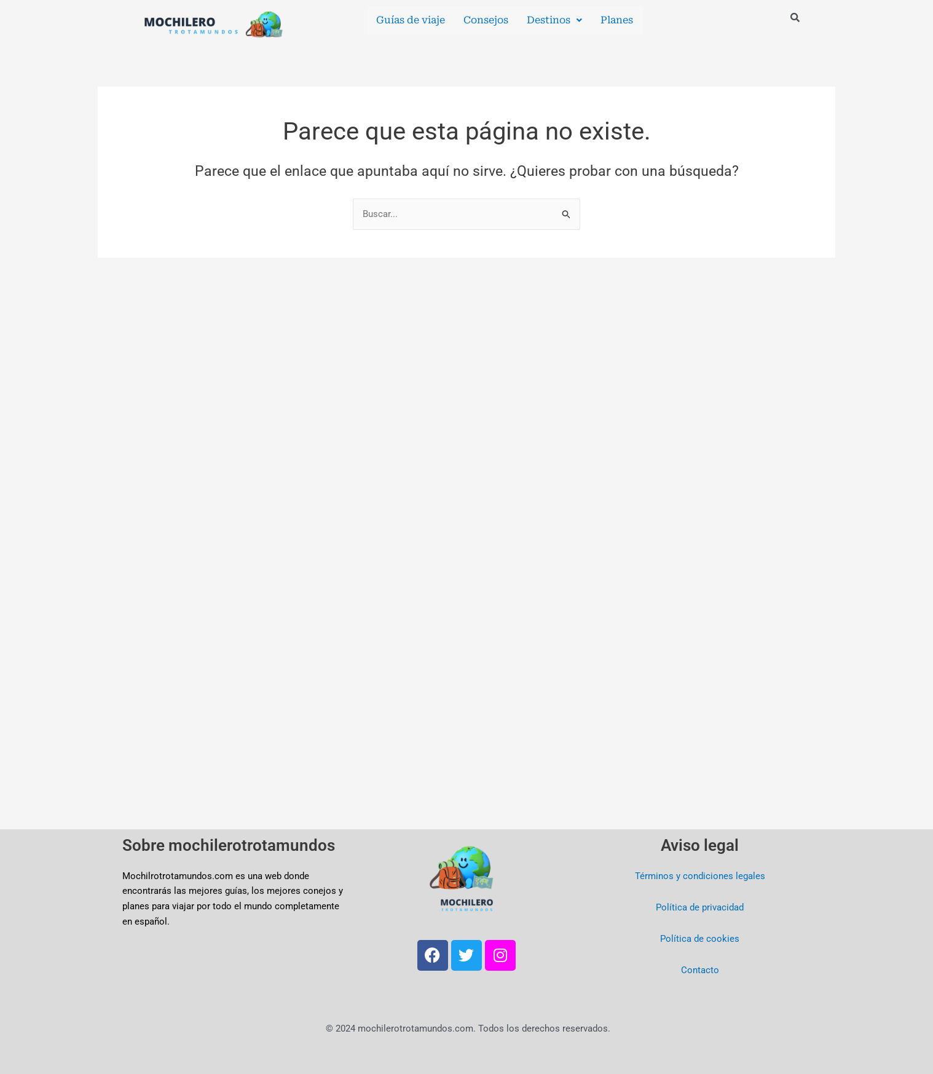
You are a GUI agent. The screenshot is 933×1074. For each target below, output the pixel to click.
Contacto (700, 970)
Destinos (554, 20)
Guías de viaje (410, 20)
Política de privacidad (700, 907)
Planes (616, 20)
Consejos (485, 20)
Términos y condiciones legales (700, 876)
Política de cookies (699, 938)
